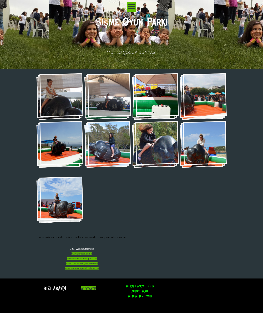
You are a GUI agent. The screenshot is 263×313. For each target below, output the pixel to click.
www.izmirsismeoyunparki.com (82, 263)
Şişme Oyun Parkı (131, 22)
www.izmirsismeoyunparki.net (82, 258)
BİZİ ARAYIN (54, 288)
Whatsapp (88, 289)
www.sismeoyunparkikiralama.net (82, 268)
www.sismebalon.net (82, 253)
